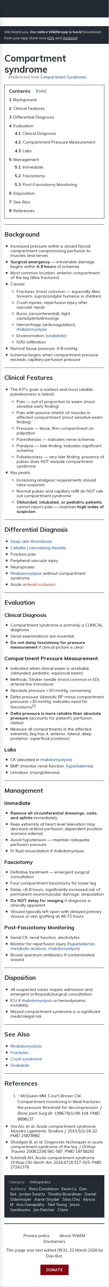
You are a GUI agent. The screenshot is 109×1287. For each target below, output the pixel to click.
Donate (54, 1270)
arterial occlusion (39, 584)
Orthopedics (40, 1182)
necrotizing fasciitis (47, 547)
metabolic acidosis (28, 948)
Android (69, 38)
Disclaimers (54, 1241)
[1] (34, 705)
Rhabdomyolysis (26, 573)
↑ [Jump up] (18, 1095)
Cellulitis (18, 547)
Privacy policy (36, 1235)
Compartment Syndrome (62, 76)
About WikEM (72, 1235)
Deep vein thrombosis (31, 541)
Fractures (19, 1052)
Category (17, 1182)
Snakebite (19, 1065)
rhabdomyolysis (32, 329)
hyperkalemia (79, 766)
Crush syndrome (26, 1059)
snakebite (56, 335)
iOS (51, 38)
